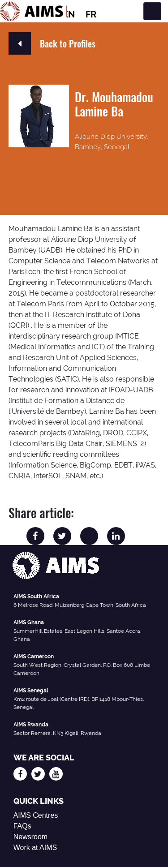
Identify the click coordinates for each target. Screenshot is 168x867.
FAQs (22, 826)
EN (69, 14)
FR (91, 14)
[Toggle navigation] (152, 11)
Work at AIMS (35, 847)
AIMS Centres (35, 815)
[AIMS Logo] (33, 11)
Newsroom (30, 837)
